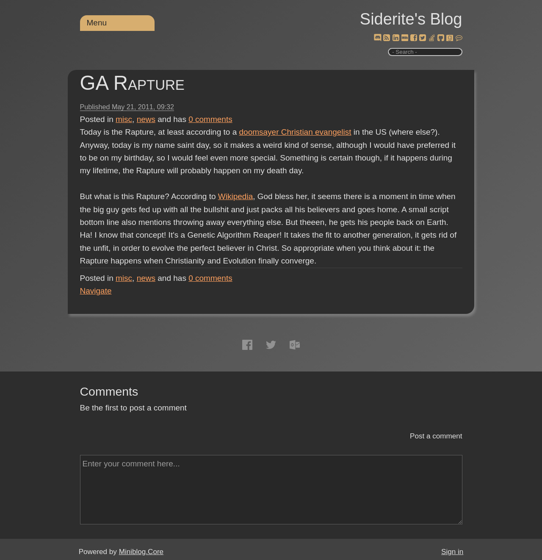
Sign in (452, 552)
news (146, 119)
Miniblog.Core (141, 552)
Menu (97, 22)
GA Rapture (132, 83)
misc (124, 119)
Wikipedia (235, 196)
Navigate (96, 290)
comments (210, 119)
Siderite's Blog (411, 19)
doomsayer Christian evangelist (295, 132)
